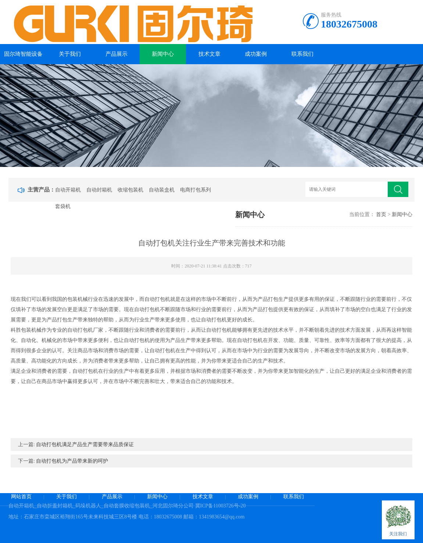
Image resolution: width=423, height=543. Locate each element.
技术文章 (209, 54)
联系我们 (302, 54)
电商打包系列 (195, 190)
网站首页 (21, 496)
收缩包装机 (130, 190)
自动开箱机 (68, 190)
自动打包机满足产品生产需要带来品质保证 (85, 444)
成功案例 (256, 54)
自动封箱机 (99, 190)
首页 (381, 214)
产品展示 (116, 54)
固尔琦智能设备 (23, 54)
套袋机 (63, 206)
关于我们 (70, 54)
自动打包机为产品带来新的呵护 (72, 461)
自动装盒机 (162, 190)
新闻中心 (163, 54)
